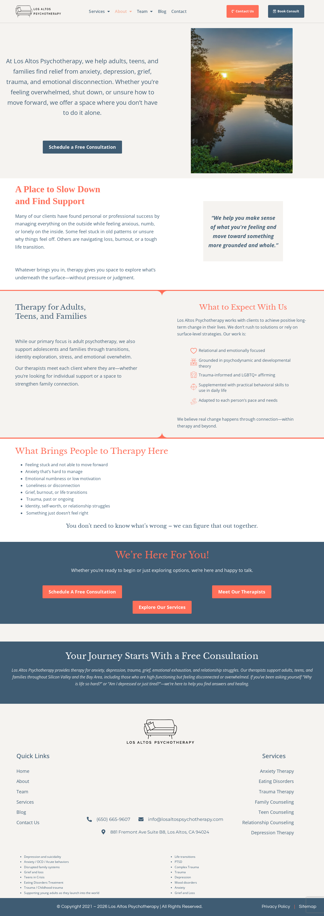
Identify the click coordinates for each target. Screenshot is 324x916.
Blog (162, 11)
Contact (179, 11)
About (123, 11)
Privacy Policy (276, 906)
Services (99, 11)
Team (145, 11)
